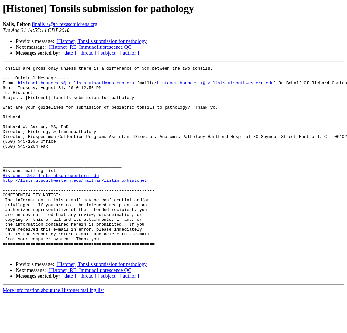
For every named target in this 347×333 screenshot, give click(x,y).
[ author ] (129, 53)
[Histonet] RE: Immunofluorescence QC (89, 47)
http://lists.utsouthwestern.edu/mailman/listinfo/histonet (75, 203)
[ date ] (68, 53)
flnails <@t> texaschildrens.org (64, 24)
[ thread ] (86, 53)
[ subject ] (108, 53)
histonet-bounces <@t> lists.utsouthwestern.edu (76, 86)
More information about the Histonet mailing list (53, 327)
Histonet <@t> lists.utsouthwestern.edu (51, 198)
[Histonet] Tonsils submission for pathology (101, 41)
